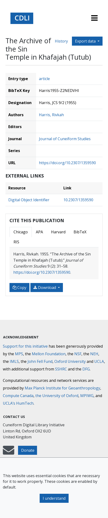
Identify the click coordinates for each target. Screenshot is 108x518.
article (44, 78)
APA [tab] (39, 232)
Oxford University (70, 361)
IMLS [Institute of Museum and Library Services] (14, 361)
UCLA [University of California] (99, 361)
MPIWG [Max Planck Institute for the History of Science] (87, 395)
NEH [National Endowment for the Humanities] (94, 353)
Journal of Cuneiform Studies (65, 138)
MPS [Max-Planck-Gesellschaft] (19, 353)
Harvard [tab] (58, 232)
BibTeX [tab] (80, 232)
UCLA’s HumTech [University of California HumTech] (18, 403)
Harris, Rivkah (51, 114)
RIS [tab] (16, 242)
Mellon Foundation (49, 353)
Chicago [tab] (21, 232)
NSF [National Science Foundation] (77, 353)
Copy (19, 287)
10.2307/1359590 (78, 199)
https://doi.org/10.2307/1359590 (67, 162)
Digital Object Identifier (28, 199)
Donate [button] (27, 450)
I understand (54, 498)
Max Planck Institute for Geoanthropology (62, 388)
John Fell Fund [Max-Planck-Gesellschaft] (40, 361)
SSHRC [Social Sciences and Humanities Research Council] (61, 369)
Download (45, 287)
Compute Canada (18, 395)
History (61, 41)
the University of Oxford (56, 395)
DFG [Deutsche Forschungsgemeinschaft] (86, 369)
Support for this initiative (25, 346)
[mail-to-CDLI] (8, 452)
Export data (86, 41)
